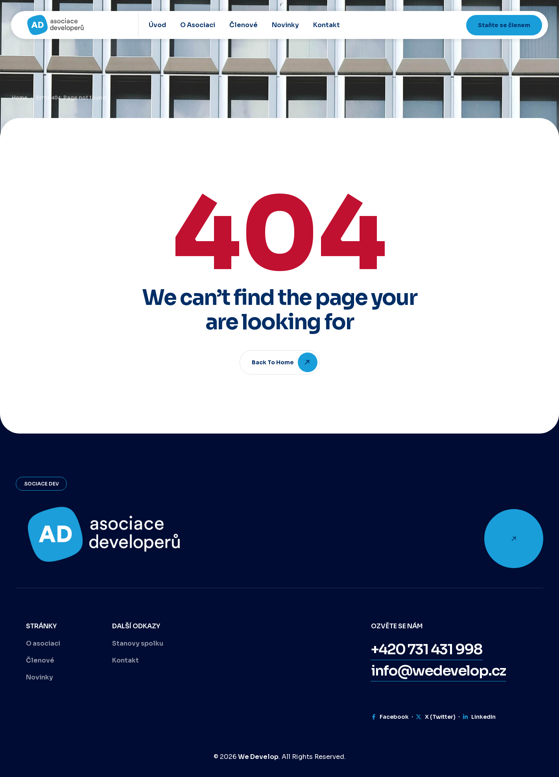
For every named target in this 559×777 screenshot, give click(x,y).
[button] (426, 649)
